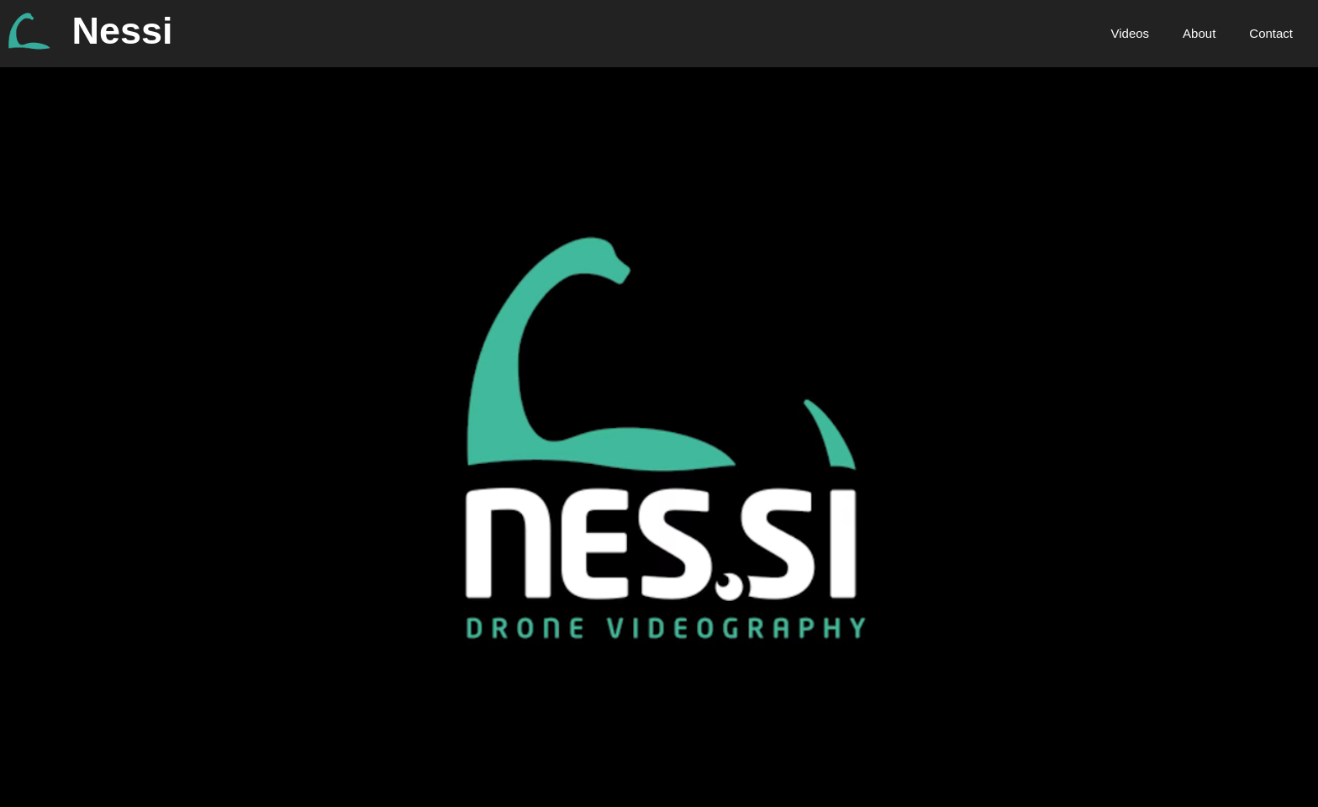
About (1199, 33)
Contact (1271, 33)
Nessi (122, 30)
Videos (1130, 33)
